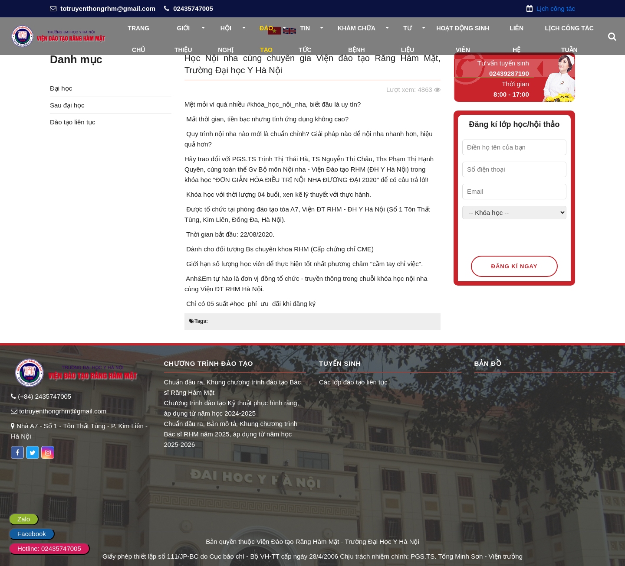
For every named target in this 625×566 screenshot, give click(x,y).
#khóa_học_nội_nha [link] (276, 104)
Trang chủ (138, 32)
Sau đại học (67, 105)
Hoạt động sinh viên (462, 32)
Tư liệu (407, 32)
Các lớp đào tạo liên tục (353, 382)
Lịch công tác (555, 8)
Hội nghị (226, 32)
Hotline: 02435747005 (49, 548)
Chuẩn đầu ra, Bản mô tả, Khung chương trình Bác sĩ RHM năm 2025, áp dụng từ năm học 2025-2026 (231, 434)
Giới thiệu (183, 32)
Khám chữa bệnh (356, 32)
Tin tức (305, 32)
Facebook (31, 533)
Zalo (23, 519)
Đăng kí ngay (514, 266)
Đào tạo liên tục (72, 122)
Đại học (61, 88)
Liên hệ (516, 32)
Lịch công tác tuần (569, 32)
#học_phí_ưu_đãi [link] (255, 303)
